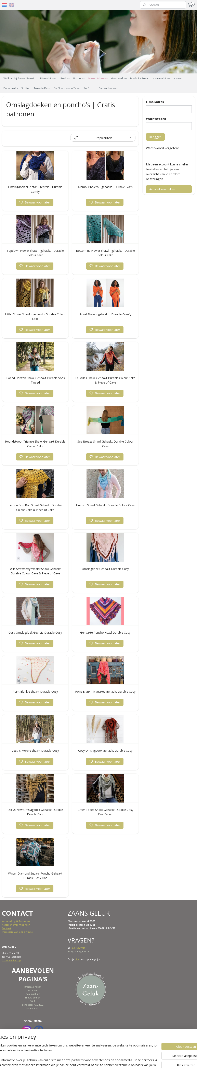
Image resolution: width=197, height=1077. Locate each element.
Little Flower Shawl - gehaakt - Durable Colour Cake (35, 316)
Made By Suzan (139, 78)
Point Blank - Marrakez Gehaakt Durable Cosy (105, 691)
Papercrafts (10, 88)
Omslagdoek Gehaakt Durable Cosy (105, 569)
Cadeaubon (32, 1008)
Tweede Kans (42, 88)
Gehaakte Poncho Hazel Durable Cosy (105, 632)
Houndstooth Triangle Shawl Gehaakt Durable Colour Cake (35, 444)
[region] (72, 1060)
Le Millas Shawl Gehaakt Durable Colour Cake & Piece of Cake (105, 380)
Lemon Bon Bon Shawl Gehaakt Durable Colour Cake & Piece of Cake (35, 507)
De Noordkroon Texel (67, 88)
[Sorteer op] (102, 137)
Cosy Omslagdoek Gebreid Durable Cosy (35, 632)
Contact (6, 928)
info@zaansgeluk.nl (78, 951)
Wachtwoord (156, 119)
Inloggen (155, 137)
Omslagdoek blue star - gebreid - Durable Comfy (35, 189)
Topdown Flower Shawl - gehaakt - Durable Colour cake (35, 253)
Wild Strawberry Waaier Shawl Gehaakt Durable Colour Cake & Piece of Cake (35, 571)
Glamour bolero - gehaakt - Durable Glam (105, 187)
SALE (86, 88)
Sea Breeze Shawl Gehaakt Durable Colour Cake (105, 444)
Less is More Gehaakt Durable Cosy (35, 750)
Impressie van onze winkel (18, 931)
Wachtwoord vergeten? (162, 148)
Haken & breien (98, 78)
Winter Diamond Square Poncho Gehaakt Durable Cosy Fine (35, 875)
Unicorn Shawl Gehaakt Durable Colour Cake (105, 505)
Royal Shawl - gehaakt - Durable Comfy (105, 314)
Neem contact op (11, 960)
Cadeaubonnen (108, 88)
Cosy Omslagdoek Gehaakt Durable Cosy (105, 750)
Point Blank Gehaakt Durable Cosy (35, 691)
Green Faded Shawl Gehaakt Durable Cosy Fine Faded (105, 812)
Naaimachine (33, 993)
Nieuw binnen (48, 78)
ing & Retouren (21, 921)
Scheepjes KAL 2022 (32, 1004)
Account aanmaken (162, 189)
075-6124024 (78, 947)
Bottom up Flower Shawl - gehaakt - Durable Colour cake (105, 253)
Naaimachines (161, 78)
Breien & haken (32, 986)
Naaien (178, 78)
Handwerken (119, 78)
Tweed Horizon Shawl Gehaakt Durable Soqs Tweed (35, 380)
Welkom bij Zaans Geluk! (18, 78)
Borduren (79, 78)
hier (77, 959)
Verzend (7, 921)
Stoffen (25, 88)
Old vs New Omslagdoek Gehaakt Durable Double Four (35, 812)
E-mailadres (155, 102)
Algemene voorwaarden (16, 924)
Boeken (65, 78)
